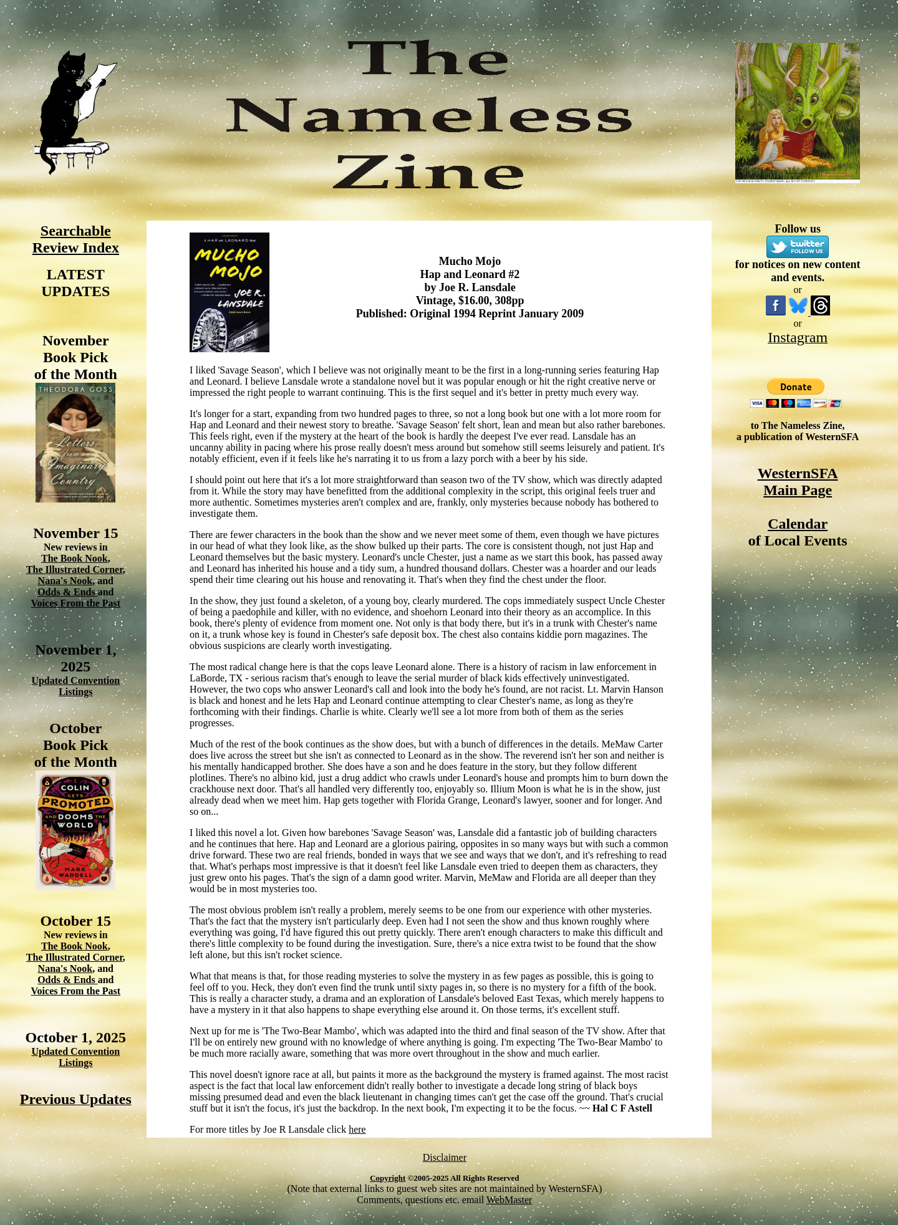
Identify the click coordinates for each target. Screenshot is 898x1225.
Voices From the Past (76, 603)
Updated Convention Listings (75, 686)
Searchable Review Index (75, 239)
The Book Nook (74, 558)
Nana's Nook (65, 580)
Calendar (798, 524)
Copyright (387, 1178)
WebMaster (509, 1199)
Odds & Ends (67, 592)
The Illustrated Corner (74, 569)
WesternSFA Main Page (798, 481)
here (357, 1129)
